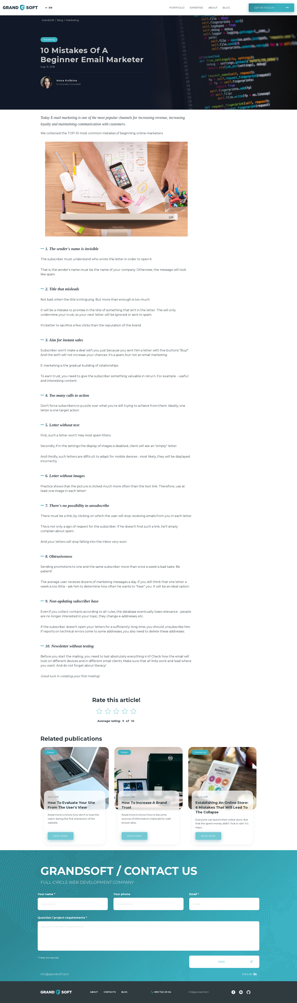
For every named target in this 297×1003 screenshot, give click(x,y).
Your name (46, 894)
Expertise (196, 7)
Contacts (110, 992)
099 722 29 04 (162, 992)
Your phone (121, 894)
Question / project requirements (62, 917)
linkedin (247, 974)
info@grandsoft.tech (55, 974)
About (212, 7)
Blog (226, 7)
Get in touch (264, 7)
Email (194, 894)
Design (50, 752)
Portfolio (177, 7)
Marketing (49, 39)
